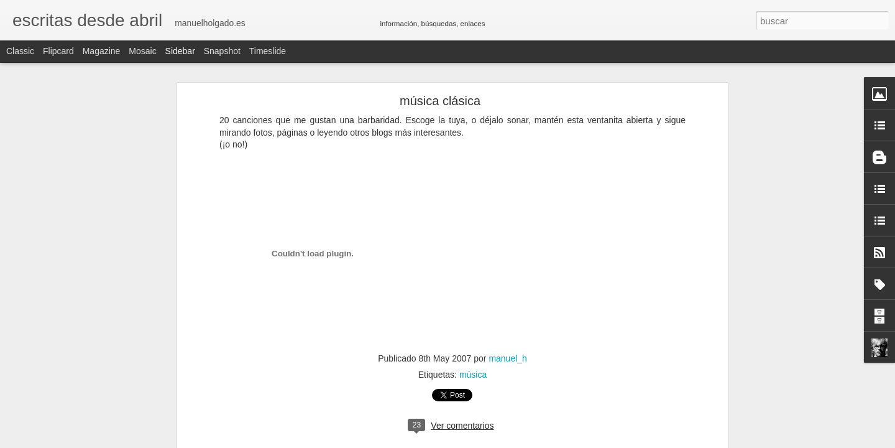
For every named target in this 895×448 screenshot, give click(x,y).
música (473, 375)
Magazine (102, 51)
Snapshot (222, 51)
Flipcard (58, 51)
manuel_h (508, 358)
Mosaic (142, 51)
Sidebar (180, 51)
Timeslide (267, 51)
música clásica (440, 101)
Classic (20, 51)
